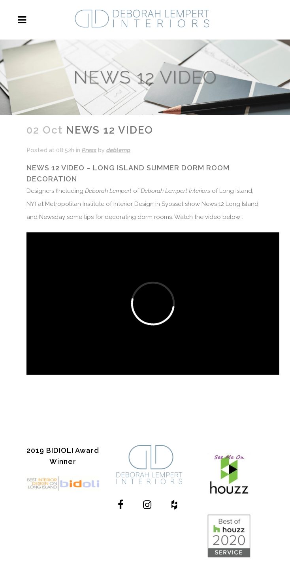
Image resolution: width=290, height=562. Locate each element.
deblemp (118, 150)
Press (89, 150)
